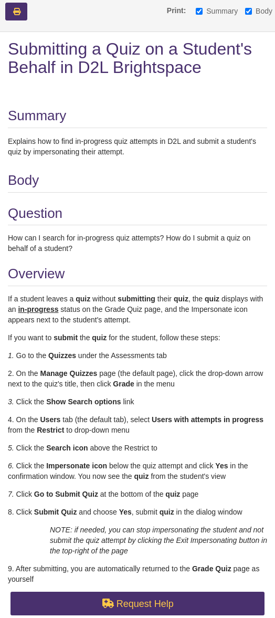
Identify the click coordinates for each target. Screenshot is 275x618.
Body (258, 11)
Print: (176, 10)
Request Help (137, 604)
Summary (217, 11)
